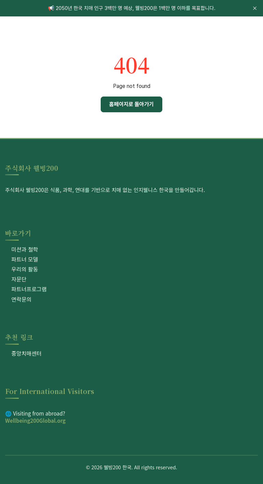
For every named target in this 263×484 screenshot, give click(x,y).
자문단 (18, 279)
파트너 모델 (24, 259)
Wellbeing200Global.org (35, 420)
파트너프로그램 (29, 289)
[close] (254, 8)
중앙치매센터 (26, 353)
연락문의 (21, 299)
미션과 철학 (24, 249)
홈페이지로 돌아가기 (131, 104)
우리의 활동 (24, 269)
